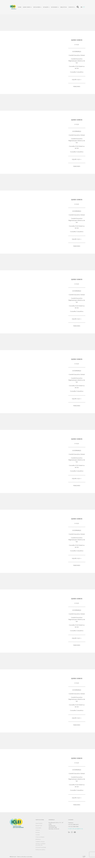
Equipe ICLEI (76, 80)
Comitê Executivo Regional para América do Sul (77, 60)
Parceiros (76, 87)
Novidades (54, 7)
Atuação (45, 7)
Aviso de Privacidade (41, 846)
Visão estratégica (40, 836)
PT (84, 7)
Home (19, 7)
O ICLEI (77, 45)
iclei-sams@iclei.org (77, 827)
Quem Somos (27, 7)
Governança (76, 52)
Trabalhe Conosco (40, 840)
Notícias (38, 829)
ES (81, 7)
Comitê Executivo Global (77, 55)
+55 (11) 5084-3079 (73, 823)
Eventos (38, 831)
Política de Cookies (40, 848)
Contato (71, 7)
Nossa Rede (36, 7)
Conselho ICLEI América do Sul (77, 67)
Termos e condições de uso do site (40, 843)
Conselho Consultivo (76, 72)
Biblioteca (63, 7)
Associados (38, 827)
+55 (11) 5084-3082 (73, 825)
